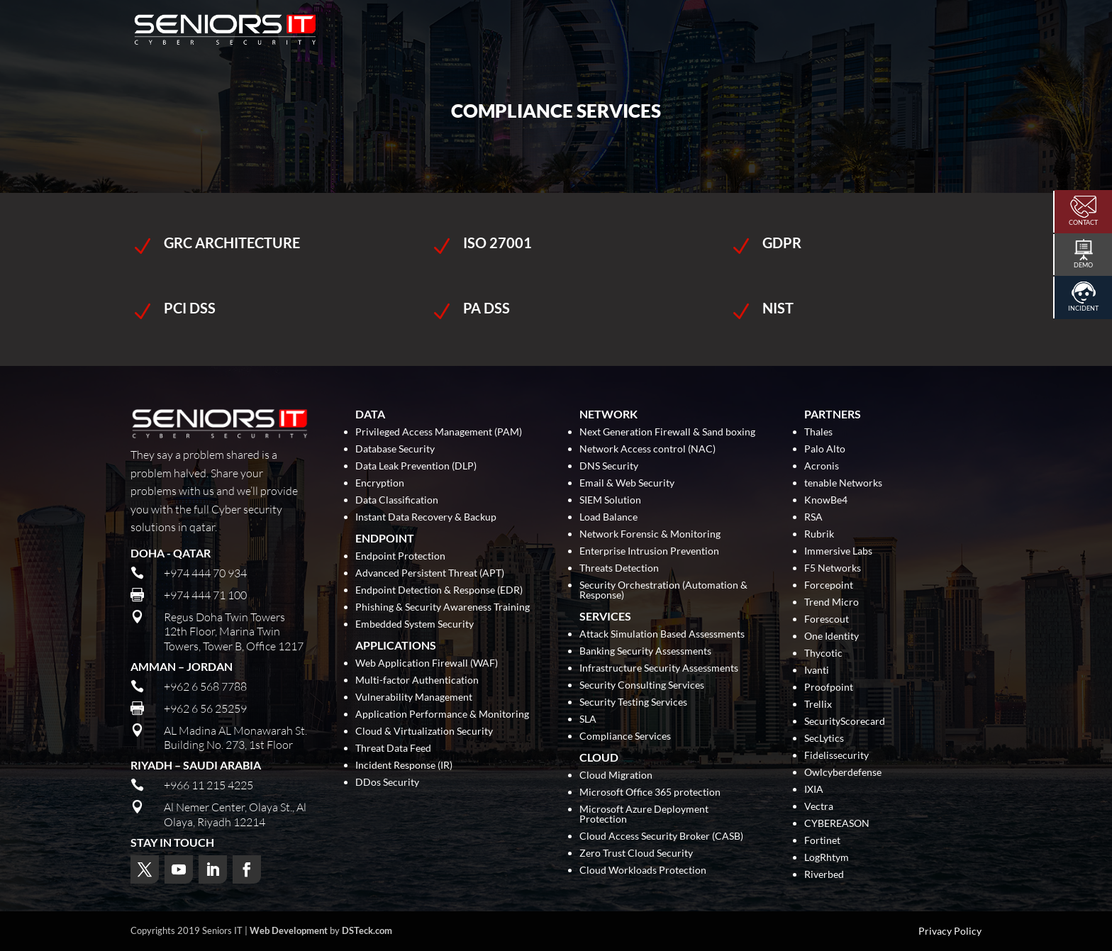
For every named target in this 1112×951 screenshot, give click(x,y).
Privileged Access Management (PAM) (438, 432)
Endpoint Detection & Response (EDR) (439, 590)
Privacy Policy (950, 931)
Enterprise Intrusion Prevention (649, 551)
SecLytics (824, 738)
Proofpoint (828, 687)
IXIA (813, 789)
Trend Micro (831, 602)
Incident (1083, 308)
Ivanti (816, 670)
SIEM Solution (610, 500)
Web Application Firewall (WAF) (426, 663)
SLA (587, 719)
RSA (813, 517)
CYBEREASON (836, 823)
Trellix (818, 704)
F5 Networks (832, 568)
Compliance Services (625, 736)
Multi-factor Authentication (417, 680)
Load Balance (608, 517)
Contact (1083, 222)
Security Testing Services (633, 702)
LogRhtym (826, 857)
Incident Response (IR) (403, 765)
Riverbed (824, 874)
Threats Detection (619, 568)
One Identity (831, 636)
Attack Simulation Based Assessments (662, 634)
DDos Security (387, 782)
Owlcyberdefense (843, 772)
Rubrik (819, 534)
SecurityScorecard (844, 721)
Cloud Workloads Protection (642, 870)
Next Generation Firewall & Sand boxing (667, 432)
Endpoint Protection (400, 556)
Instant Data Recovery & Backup (425, 517)
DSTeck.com (367, 930)
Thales (818, 432)
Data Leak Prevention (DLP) (416, 466)
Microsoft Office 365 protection (650, 792)
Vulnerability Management (413, 697)
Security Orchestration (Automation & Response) (663, 590)
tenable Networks (843, 483)
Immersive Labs (838, 551)
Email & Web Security (626, 483)
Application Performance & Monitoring (442, 714)
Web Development (289, 930)
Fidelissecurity (836, 755)
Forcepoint (828, 585)
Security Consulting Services (641, 685)
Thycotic (823, 653)
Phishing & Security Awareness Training (442, 607)
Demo (1083, 265)
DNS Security (608, 466)
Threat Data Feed (393, 748)
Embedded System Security (414, 624)
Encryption (379, 483)
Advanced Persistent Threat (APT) (429, 573)
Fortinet (822, 840)
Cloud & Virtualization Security (424, 731)
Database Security (395, 449)
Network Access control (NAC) (647, 449)
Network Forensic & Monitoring (650, 534)
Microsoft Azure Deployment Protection (643, 814)
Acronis (821, 466)
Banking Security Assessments (645, 651)
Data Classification (396, 500)
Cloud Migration (615, 775)
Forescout (826, 619)
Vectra (818, 806)
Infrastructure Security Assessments (658, 668)
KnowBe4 (825, 500)
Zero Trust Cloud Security (636, 853)
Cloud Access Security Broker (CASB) (661, 836)
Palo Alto (824, 449)
